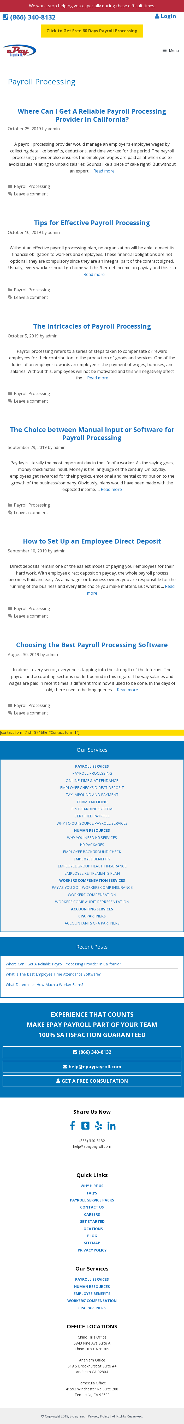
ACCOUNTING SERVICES (92, 909)
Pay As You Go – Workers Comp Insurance (92, 887)
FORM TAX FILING (92, 801)
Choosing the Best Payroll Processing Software (92, 644)
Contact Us (92, 1207)
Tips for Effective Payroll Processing (92, 222)
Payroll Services (92, 1279)
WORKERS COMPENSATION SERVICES (92, 880)
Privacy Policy (92, 1250)
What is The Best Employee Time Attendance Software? (53, 974)
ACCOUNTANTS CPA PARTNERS (92, 923)
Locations (92, 1228)
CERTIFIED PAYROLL (92, 815)
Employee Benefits (92, 1293)
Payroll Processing (32, 186)
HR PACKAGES (92, 844)
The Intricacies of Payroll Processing (92, 326)
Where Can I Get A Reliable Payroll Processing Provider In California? (92, 115)
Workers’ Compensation (92, 1300)
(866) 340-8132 (29, 17)
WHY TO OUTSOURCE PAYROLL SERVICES (92, 823)
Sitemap (92, 1242)
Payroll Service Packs (92, 1200)
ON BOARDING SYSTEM (92, 808)
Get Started (92, 1221)
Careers (92, 1214)
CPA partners (92, 1307)
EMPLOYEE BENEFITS (92, 858)
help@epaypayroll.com (92, 1146)
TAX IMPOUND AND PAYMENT (92, 794)
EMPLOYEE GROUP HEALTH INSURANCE (92, 866)
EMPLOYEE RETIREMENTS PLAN (92, 873)
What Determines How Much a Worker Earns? (44, 984)
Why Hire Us (92, 1185)
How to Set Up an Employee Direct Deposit (92, 541)
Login (165, 16)
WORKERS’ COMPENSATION (92, 894)
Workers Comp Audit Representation (92, 901)
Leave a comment (31, 194)
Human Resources (92, 1286)
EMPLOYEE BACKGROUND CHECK (92, 851)
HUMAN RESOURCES (92, 830)
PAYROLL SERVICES (92, 766)
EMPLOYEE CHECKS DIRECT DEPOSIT (92, 787)
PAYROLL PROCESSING (92, 773)
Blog (92, 1235)
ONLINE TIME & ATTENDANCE (92, 780)
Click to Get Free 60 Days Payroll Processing (92, 31)
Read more (104, 171)
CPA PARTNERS (92, 916)
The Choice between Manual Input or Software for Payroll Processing (92, 433)
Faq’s (92, 1193)
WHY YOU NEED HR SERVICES (92, 837)
